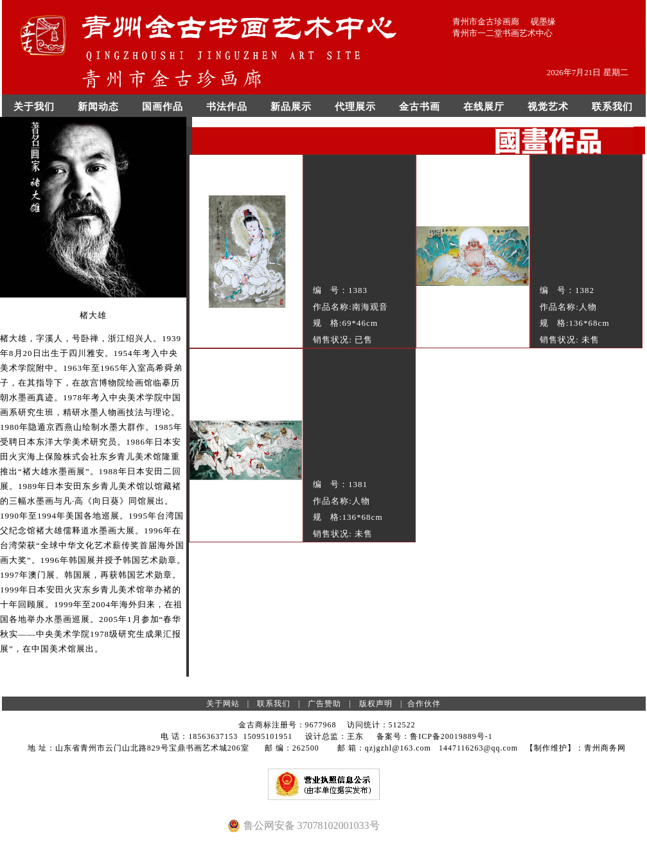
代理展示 (355, 107)
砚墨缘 (543, 21)
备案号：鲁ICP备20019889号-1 (435, 736)
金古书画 (419, 107)
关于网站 (223, 703)
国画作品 (162, 107)
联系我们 (612, 107)
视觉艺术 (548, 107)
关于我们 (34, 107)
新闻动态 (98, 107)
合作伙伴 (424, 703)
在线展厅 (483, 107)
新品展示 (291, 107)
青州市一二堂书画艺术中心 (502, 33)
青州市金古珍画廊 (485, 21)
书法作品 (226, 107)
